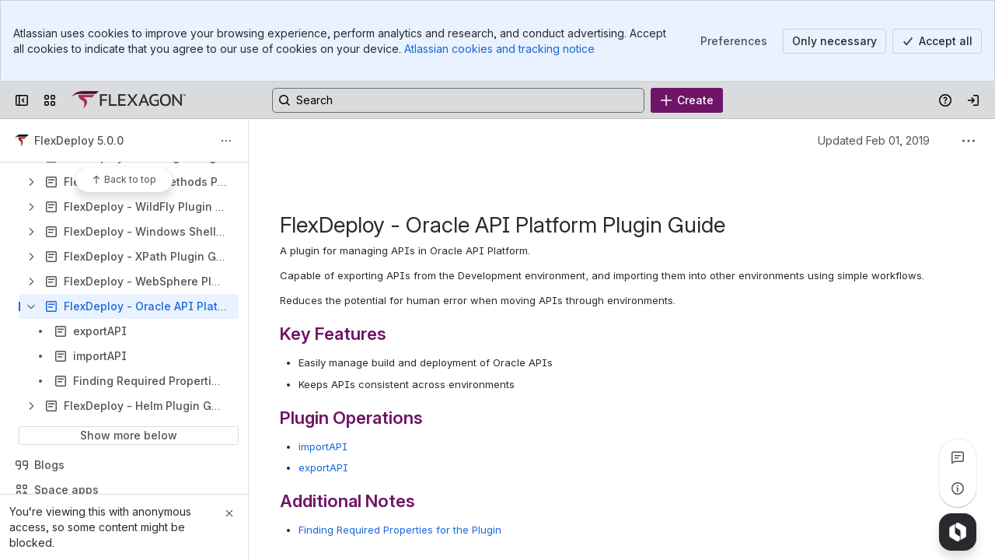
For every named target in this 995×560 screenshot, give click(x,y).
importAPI (322, 446)
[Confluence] (128, 100)
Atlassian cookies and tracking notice (499, 48)
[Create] (687, 100)
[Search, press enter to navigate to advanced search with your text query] (458, 100)
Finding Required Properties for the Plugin (399, 529)
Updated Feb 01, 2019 (874, 140)
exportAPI (323, 467)
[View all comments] (957, 457)
